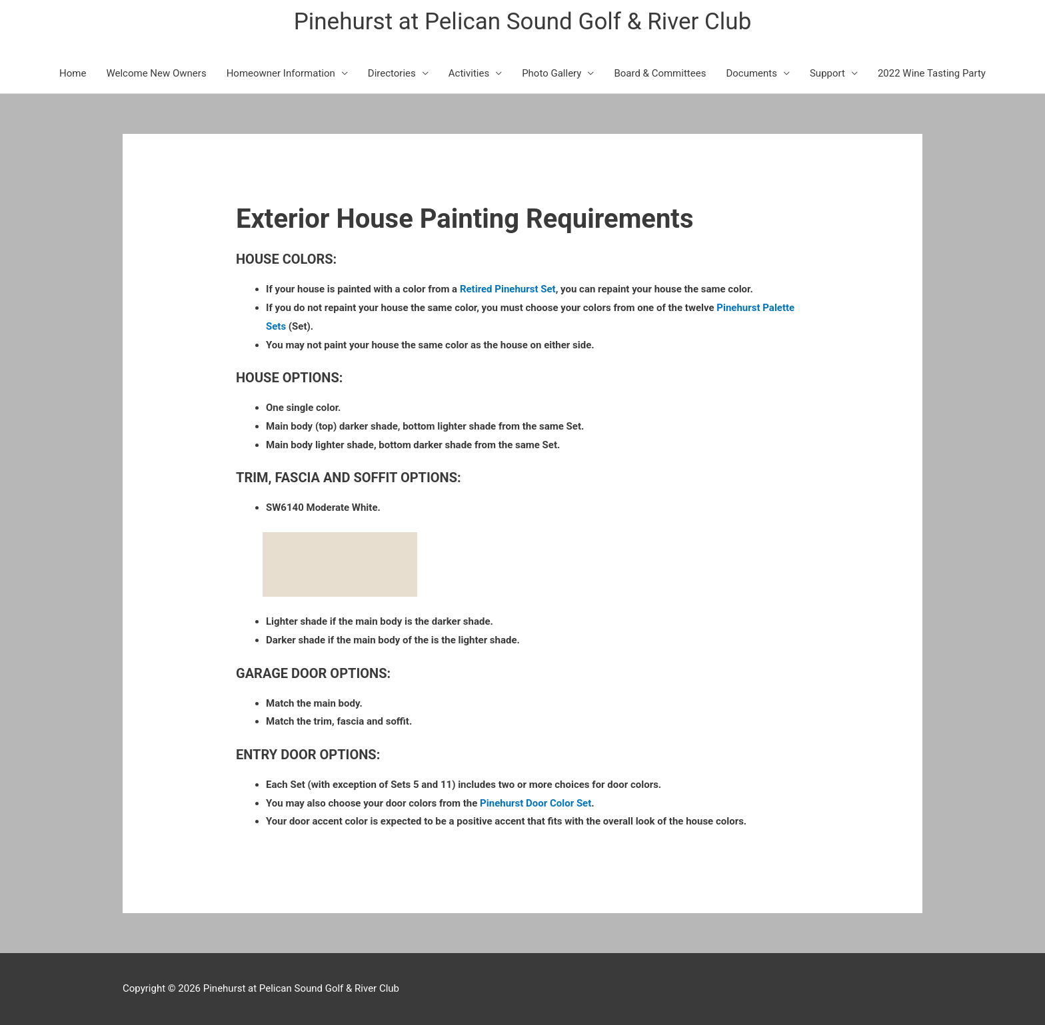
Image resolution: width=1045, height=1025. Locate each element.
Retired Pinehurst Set (508, 289)
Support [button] (827, 73)
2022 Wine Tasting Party (932, 73)
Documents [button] (751, 73)
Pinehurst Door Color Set (535, 803)
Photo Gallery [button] (551, 73)
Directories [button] (392, 73)
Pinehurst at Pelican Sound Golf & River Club (523, 21)
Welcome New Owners (156, 73)
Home (72, 73)
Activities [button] (469, 73)
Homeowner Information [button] (281, 73)
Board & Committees (660, 73)
